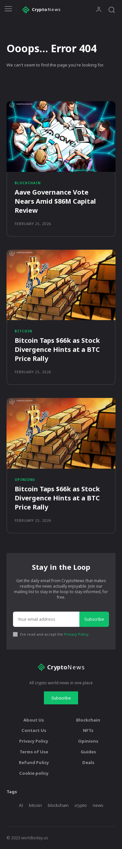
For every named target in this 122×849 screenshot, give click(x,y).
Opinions (25, 479)
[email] (46, 619)
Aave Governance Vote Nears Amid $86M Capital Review (55, 201)
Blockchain (28, 183)
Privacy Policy (76, 634)
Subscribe (94, 619)
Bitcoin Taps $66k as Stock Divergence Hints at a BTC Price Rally (57, 349)
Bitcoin (23, 331)
